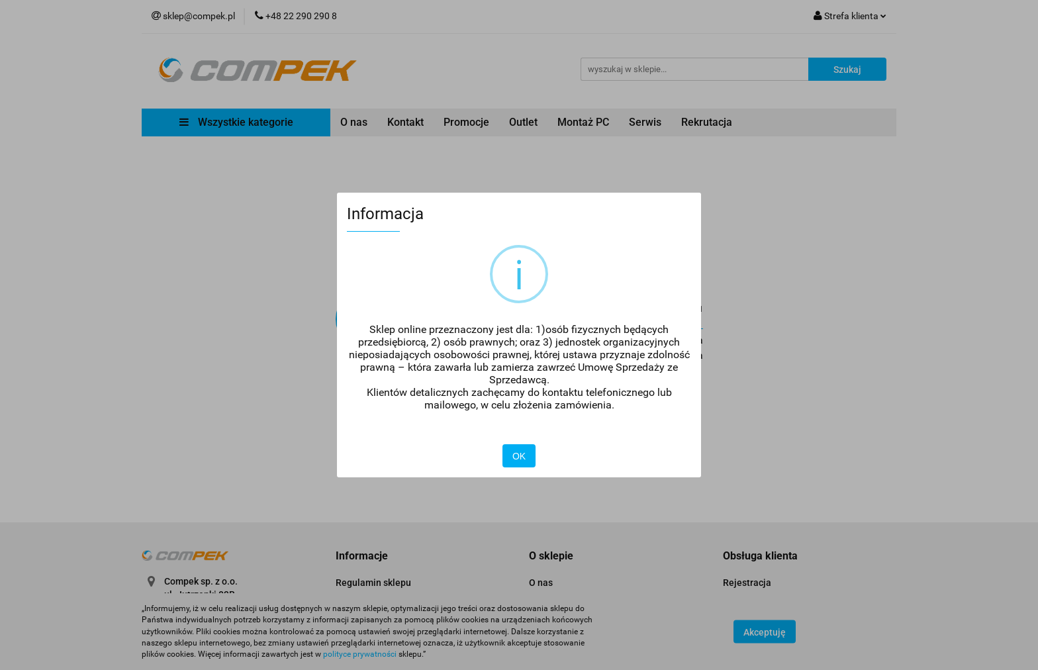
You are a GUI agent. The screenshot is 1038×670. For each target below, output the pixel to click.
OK (519, 456)
